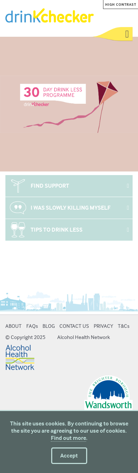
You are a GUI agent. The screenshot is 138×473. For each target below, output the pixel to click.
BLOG (49, 326)
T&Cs (123, 326)
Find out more (68, 437)
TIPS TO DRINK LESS (57, 229)
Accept (69, 455)
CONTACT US (74, 326)
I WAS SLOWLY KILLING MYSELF (71, 207)
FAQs (32, 326)
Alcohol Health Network (83, 337)
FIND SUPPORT (50, 185)
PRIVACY (103, 326)
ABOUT (13, 326)
